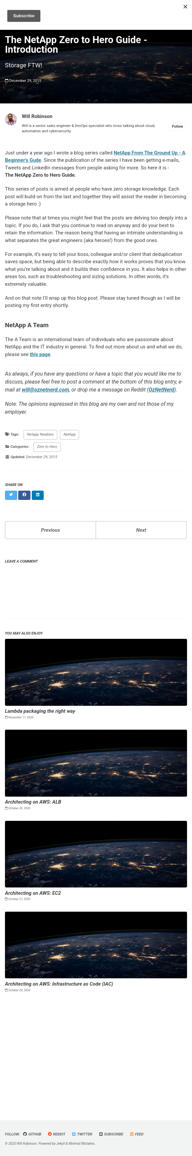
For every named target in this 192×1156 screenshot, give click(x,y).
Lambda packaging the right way (40, 711)
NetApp (70, 434)
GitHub (32, 1134)
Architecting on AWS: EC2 (33, 893)
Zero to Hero (47, 447)
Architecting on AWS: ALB (33, 802)
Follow (177, 126)
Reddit (57, 1134)
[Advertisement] (96, 1053)
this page (40, 354)
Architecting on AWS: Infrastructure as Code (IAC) (59, 984)
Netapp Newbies (40, 434)
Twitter (82, 1134)
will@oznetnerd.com (45, 390)
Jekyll (60, 1143)
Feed (136, 1134)
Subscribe (111, 1134)
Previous (50, 530)
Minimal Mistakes (82, 1143)
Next (141, 530)
